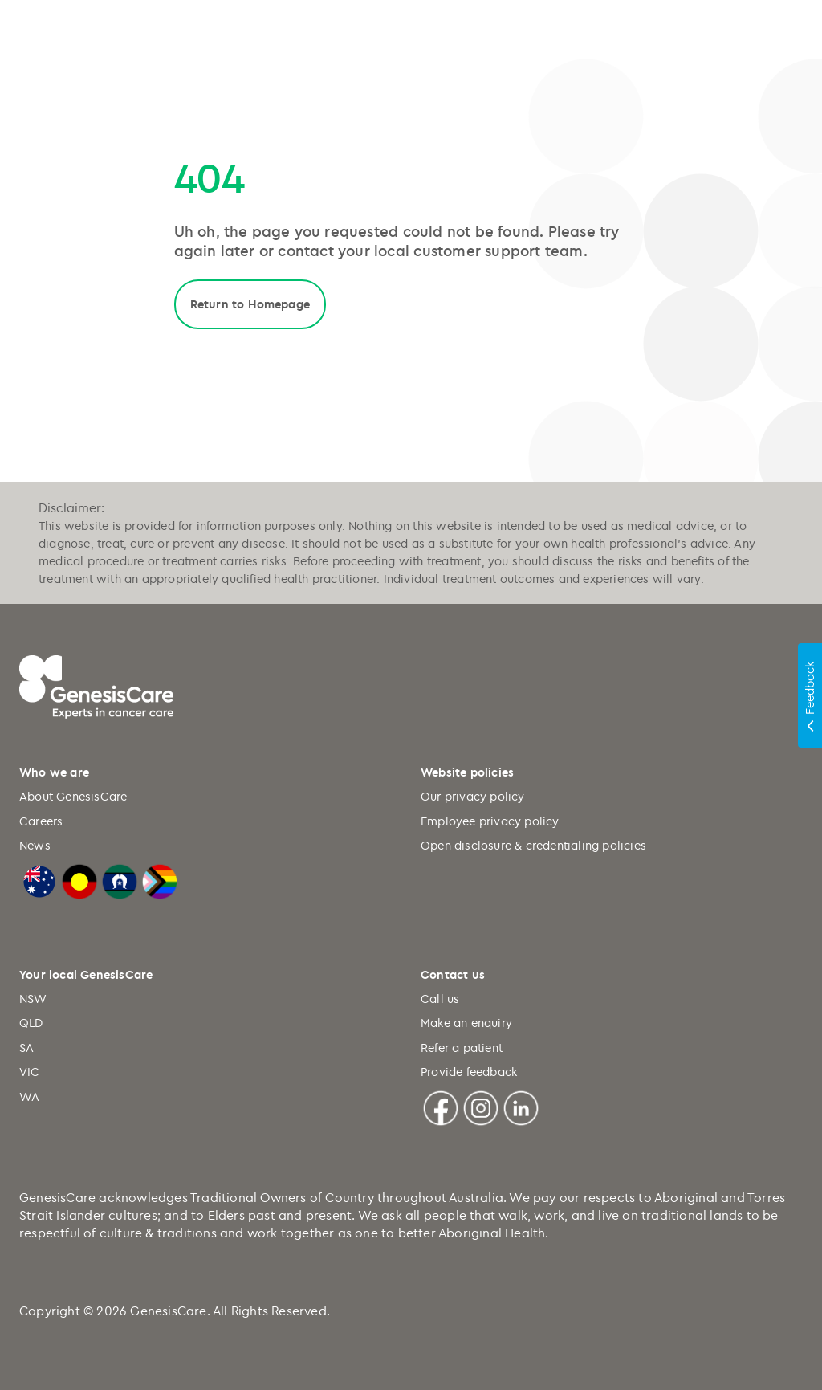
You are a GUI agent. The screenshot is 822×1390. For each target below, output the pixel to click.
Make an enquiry (466, 1022)
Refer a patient (462, 1047)
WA (29, 1096)
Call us (440, 998)
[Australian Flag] (39, 879)
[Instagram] (481, 1105)
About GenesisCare (73, 796)
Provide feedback (469, 1071)
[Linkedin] (521, 1105)
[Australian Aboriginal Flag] (79, 879)
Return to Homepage (250, 304)
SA (26, 1047)
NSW (33, 998)
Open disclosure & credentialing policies (533, 845)
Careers (41, 821)
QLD (31, 1022)
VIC (29, 1071)
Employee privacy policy (490, 821)
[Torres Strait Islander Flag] (120, 879)
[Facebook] (441, 1105)
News (35, 845)
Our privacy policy (473, 796)
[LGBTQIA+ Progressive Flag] (160, 879)
